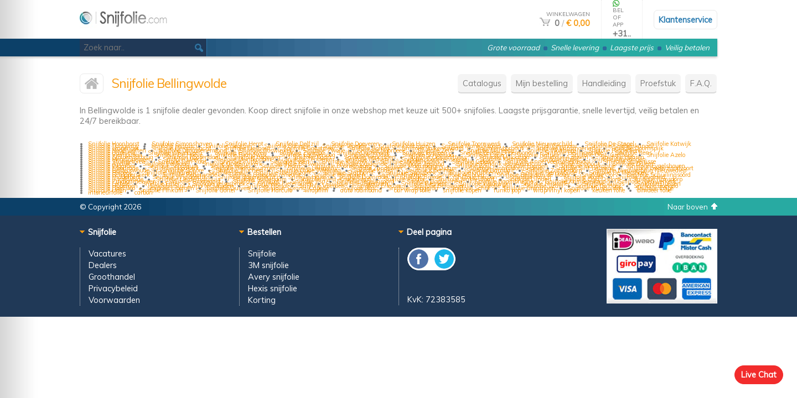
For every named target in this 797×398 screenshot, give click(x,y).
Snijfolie (262, 253)
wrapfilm (316, 190)
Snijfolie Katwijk (668, 144)
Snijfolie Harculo (269, 190)
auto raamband (361, 190)
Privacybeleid (113, 288)
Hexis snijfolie (272, 288)
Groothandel (112, 276)
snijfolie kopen (462, 190)
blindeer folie (654, 190)
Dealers (103, 265)
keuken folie (608, 190)
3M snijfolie (268, 265)
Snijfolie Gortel (215, 190)
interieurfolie (105, 192)
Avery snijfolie (273, 276)
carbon (143, 192)
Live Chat (759, 374)
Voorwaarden (114, 300)
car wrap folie (412, 190)
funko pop (507, 190)
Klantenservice (685, 19)
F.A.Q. (701, 83)
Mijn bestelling (542, 83)
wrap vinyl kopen (556, 190)
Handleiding (604, 83)
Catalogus (482, 83)
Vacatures (107, 253)
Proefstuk (658, 83)
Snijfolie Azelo (665, 155)
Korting (262, 300)
